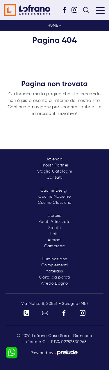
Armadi (55, 240)
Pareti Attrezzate (54, 222)
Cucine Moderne (54, 197)
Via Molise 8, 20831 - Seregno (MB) (54, 304)
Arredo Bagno (54, 283)
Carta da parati (54, 277)
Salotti (54, 228)
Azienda (54, 159)
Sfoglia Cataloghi (54, 171)
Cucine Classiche (55, 203)
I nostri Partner (54, 165)
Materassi (54, 271)
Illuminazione (54, 259)
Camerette (54, 246)
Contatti (55, 177)
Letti (54, 234)
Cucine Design (54, 190)
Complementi (54, 265)
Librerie (55, 216)
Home (53, 26)
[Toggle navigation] (100, 10)
